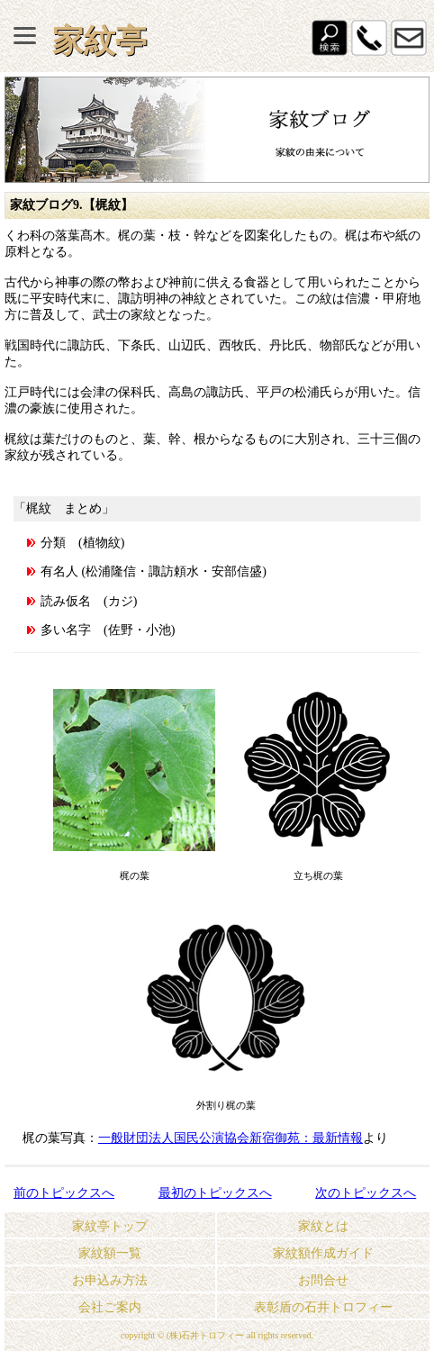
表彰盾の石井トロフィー (323, 1307)
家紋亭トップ (110, 1226)
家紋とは (323, 1226)
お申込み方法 (110, 1280)
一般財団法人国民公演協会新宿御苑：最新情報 (230, 1138)
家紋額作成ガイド (323, 1253)
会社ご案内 (109, 1307)
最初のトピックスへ (215, 1193)
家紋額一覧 (109, 1253)
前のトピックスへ (64, 1193)
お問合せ (323, 1280)
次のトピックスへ (365, 1193)
